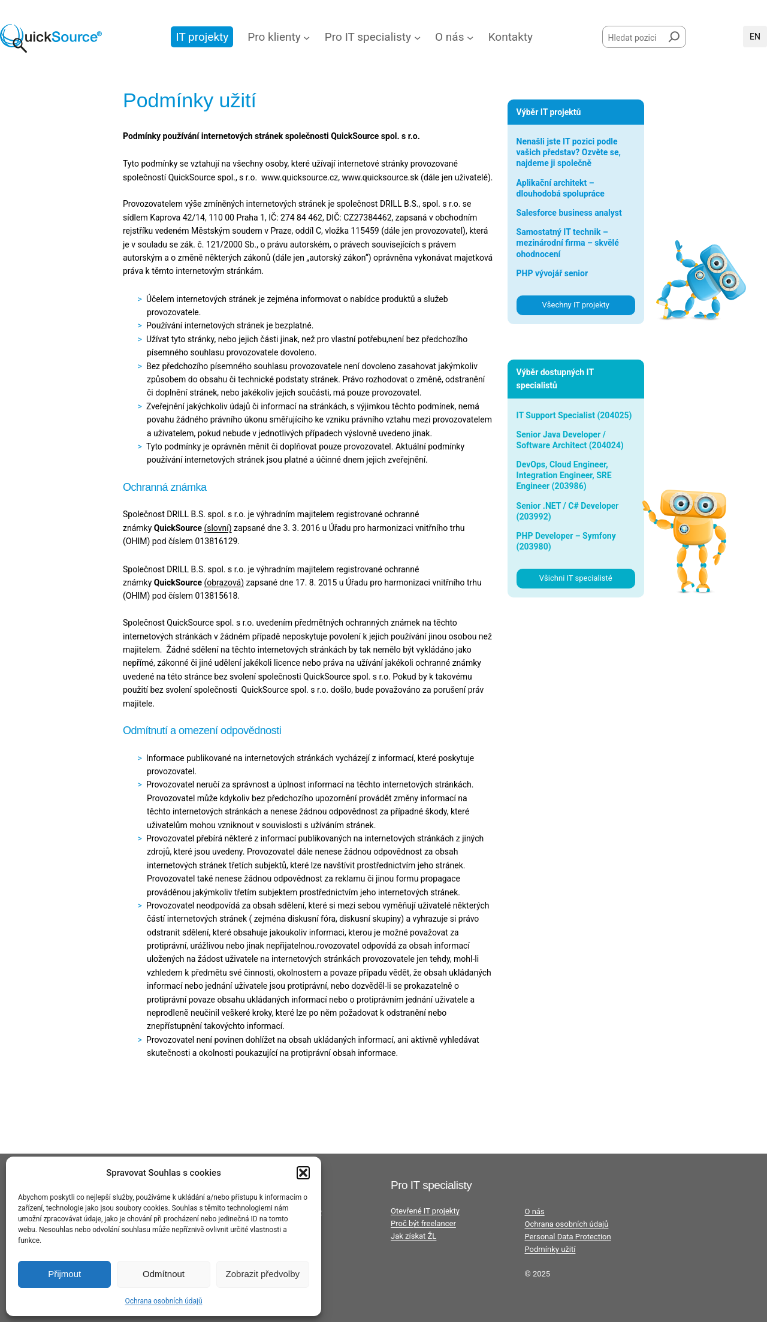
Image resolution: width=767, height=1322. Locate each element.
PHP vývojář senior (552, 273)
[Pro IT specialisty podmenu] (417, 37)
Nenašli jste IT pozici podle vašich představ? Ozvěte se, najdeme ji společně (569, 152)
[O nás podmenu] (470, 37)
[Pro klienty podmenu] (306, 37)
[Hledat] (674, 34)
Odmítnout (164, 1274)
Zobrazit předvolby (263, 1274)
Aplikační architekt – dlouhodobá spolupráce (561, 188)
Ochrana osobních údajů (163, 1301)
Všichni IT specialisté (575, 578)
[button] (303, 1173)
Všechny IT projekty (575, 304)
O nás (535, 1211)
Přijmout (64, 1274)
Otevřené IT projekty (425, 1210)
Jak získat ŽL (413, 1236)
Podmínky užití (550, 1249)
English (755, 36)
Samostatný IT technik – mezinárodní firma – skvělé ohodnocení (568, 242)
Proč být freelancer (423, 1223)
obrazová (224, 582)
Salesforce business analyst (569, 213)
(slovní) (217, 528)
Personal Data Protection (568, 1236)
